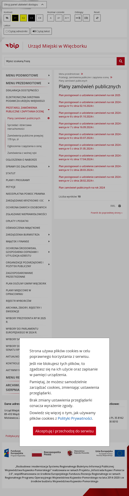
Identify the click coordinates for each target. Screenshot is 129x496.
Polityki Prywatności (75, 418)
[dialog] (64, 248)
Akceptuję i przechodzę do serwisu (64, 430)
